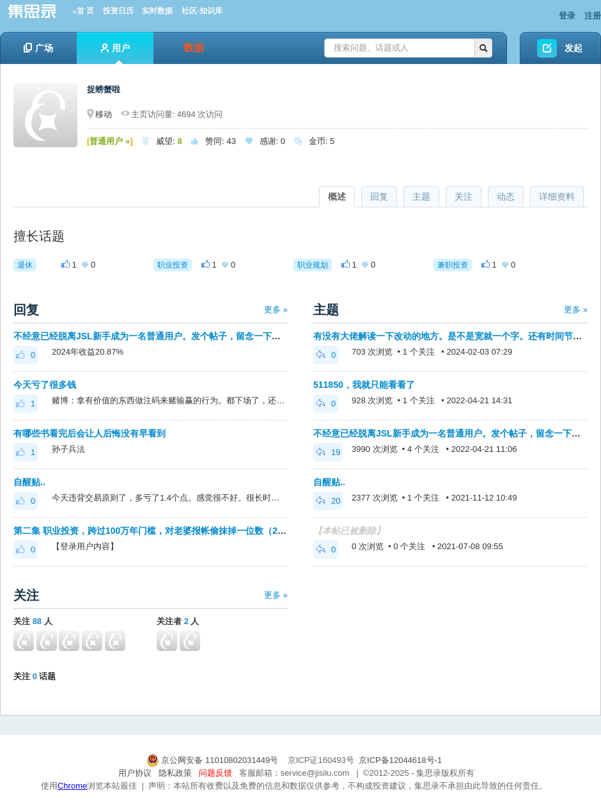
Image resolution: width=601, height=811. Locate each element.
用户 (115, 53)
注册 (592, 15)
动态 (506, 196)
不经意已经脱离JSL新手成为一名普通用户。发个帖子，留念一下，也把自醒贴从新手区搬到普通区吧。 (218, 336)
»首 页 (83, 10)
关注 (463, 196)
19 (328, 452)
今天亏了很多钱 (44, 385)
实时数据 (157, 10)
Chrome (72, 786)
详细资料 (557, 196)
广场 (38, 48)
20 (328, 501)
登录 (567, 15)
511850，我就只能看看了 (364, 385)
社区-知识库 (202, 10)
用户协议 (135, 773)
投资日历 (118, 10)
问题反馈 (215, 773)
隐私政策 (175, 773)
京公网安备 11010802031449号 (213, 760)
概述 (337, 196)
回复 (379, 196)
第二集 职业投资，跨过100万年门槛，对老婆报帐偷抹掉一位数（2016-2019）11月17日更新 (196, 531)
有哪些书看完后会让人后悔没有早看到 (89, 433)
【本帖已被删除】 (349, 531)
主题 (421, 196)
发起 (573, 48)
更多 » (276, 309)
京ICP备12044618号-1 (400, 760)
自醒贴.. (29, 482)
